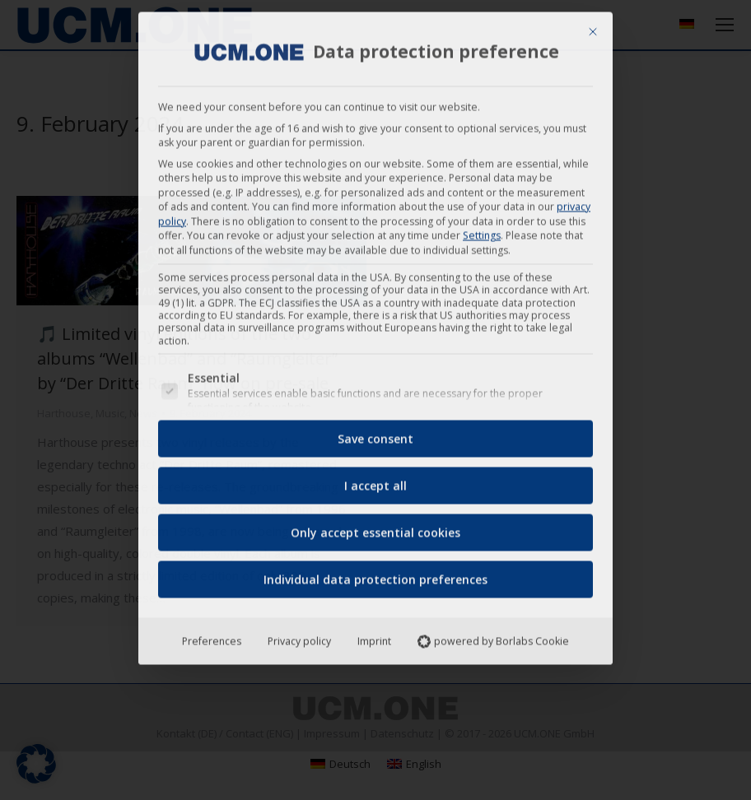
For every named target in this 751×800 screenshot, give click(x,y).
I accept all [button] (375, 480)
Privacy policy (299, 636)
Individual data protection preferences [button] (375, 574)
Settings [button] (482, 230)
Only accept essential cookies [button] (375, 527)
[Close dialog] (593, 26)
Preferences (211, 636)
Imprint (374, 636)
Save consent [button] (375, 433)
